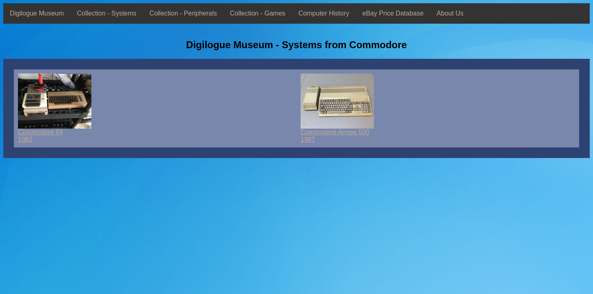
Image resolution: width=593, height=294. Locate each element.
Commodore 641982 (54, 133)
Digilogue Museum (37, 13)
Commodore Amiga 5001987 (337, 133)
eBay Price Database (392, 13)
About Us (450, 13)
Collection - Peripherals (183, 13)
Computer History (324, 13)
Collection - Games (257, 13)
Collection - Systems (107, 13)
